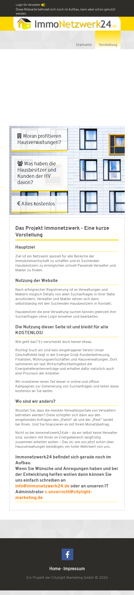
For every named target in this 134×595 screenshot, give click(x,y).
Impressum (74, 568)
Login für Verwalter (30, 5)
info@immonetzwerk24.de (42, 486)
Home (55, 568)
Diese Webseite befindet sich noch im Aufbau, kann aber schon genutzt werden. (65, 11)
